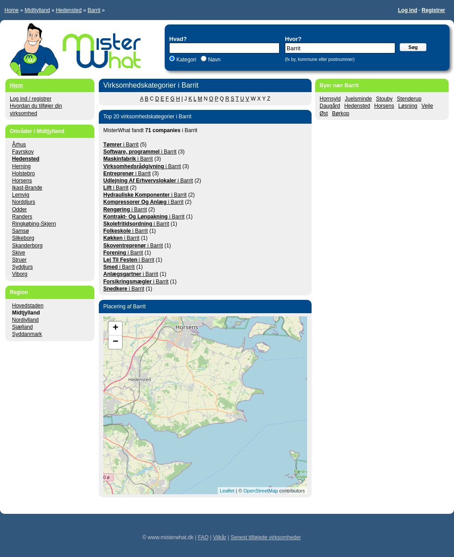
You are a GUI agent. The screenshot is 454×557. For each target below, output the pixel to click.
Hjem (16, 85)
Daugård (330, 106)
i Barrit (120, 144)
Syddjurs (22, 267)
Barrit (94, 10)
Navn (213, 60)
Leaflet (227, 490)
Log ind (407, 10)
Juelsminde (358, 99)
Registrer (433, 10)
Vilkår (219, 537)
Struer (19, 260)
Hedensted (68, 10)
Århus (19, 144)
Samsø (20, 231)
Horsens (384, 106)
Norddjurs (23, 202)
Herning (21, 166)
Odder (19, 209)
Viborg (19, 274)
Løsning (408, 106)
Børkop (340, 113)
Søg (413, 47)
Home (11, 10)
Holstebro (23, 173)
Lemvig (20, 195)
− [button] (115, 342)
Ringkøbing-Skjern (34, 224)
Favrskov (23, 152)
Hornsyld (330, 99)
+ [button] (115, 328)
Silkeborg (23, 238)
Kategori (186, 60)
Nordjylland (25, 320)
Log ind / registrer (30, 99)
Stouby (384, 99)
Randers (22, 217)
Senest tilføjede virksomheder (266, 537)
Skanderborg (27, 245)
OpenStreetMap (260, 490)
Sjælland (22, 327)
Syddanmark (27, 334)
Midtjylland (37, 10)
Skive (18, 253)
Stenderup (409, 99)
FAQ (203, 537)
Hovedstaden (28, 306)
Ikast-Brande (27, 188)
